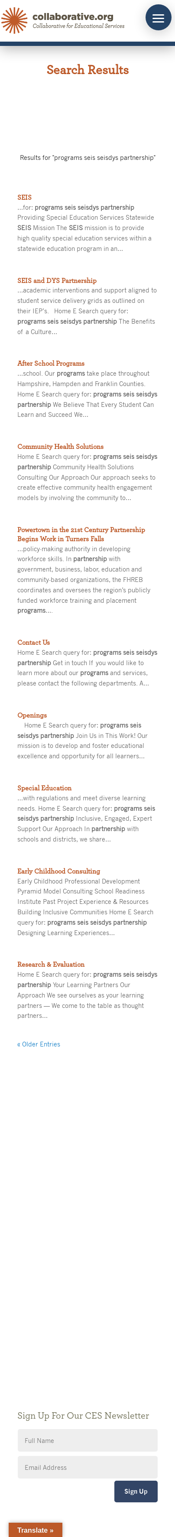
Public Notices (37, 1301)
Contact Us (33, 642)
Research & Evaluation (50, 964)
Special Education (44, 788)
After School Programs (50, 363)
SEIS (24, 197)
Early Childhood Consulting (58, 871)
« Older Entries (38, 1044)
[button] (159, 17)
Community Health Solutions (60, 446)
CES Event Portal (41, 1353)
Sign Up (136, 1491)
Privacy (27, 1327)
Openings (32, 715)
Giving (26, 1314)
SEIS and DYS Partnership (57, 280)
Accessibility (35, 1340)
